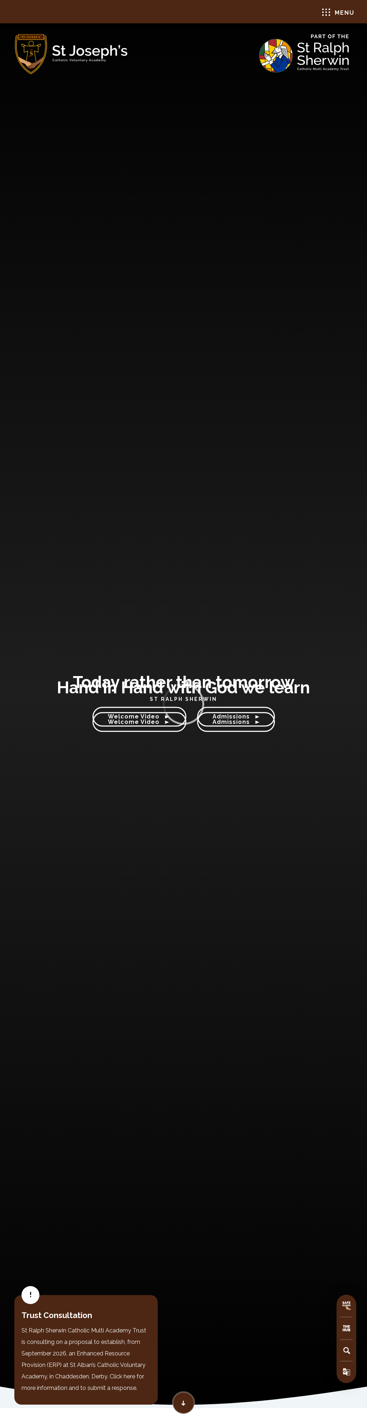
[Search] (346, 1350)
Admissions (236, 722)
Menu (338, 12)
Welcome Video (139, 722)
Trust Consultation (57, 1315)
